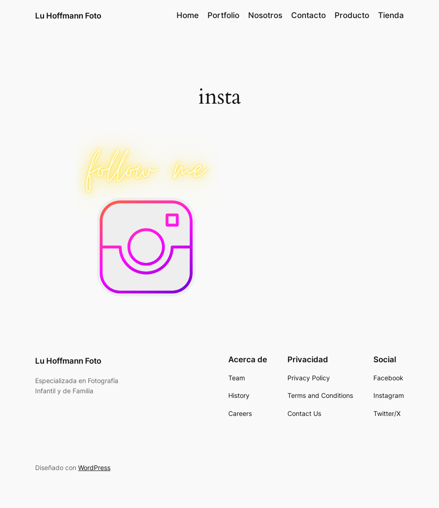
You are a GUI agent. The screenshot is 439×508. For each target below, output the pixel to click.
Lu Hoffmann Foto (68, 15)
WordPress (94, 467)
